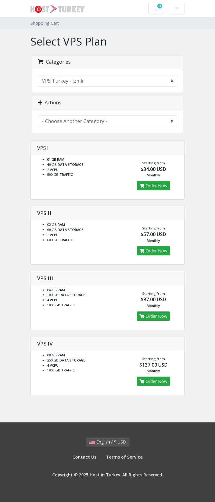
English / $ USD (107, 442)
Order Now (153, 185)
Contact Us (84, 457)
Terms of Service (124, 457)
